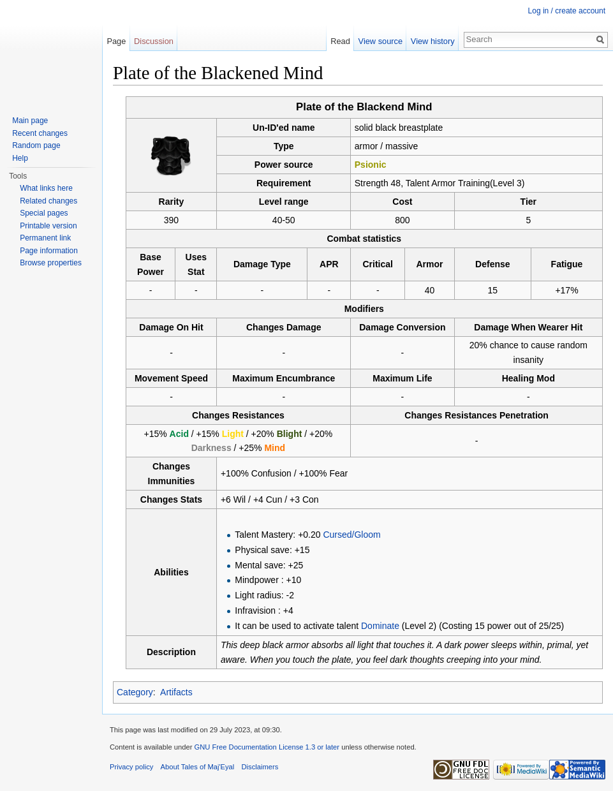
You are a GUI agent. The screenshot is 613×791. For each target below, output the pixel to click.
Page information (49, 250)
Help (20, 158)
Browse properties (51, 262)
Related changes (48, 200)
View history (433, 41)
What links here (46, 188)
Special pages (44, 213)
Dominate (380, 626)
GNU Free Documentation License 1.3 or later (266, 747)
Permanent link (45, 237)
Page (116, 41)
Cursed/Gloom (351, 534)
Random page (36, 145)
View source (380, 41)
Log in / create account (566, 10)
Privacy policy (131, 767)
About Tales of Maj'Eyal (198, 767)
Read (340, 41)
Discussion (154, 41)
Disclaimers (260, 767)
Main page (30, 120)
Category (135, 692)
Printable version (48, 225)
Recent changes (40, 133)
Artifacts (176, 692)
